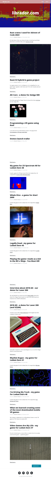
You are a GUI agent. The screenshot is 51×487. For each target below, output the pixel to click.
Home (43, 1)
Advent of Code (29, 41)
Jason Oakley (30, 295)
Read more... (13, 76)
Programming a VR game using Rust (18, 132)
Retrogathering (24, 312)
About (47, 1)
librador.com (6, 1)
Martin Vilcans (17, 37)
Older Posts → (36, 465)
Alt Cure (38, 100)
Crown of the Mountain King (23, 174)
